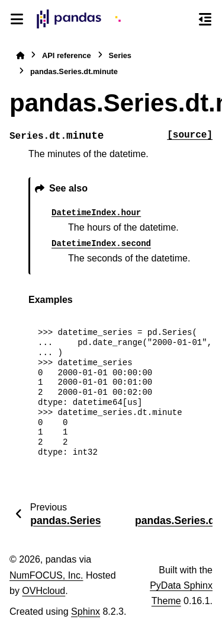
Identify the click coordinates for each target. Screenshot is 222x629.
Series (120, 55)
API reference (66, 55)
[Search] (183, 19)
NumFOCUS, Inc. (46, 575)
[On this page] (205, 19)
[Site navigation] (16, 19)
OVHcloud (43, 591)
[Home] (20, 55)
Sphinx (85, 611)
